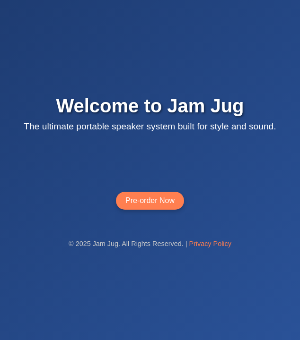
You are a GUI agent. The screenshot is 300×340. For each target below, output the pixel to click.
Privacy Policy (210, 243)
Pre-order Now (150, 200)
